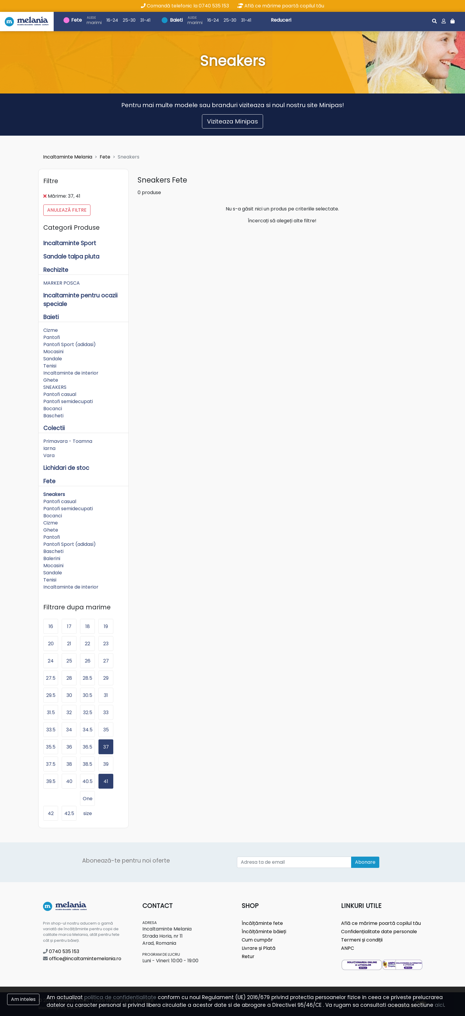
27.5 (50, 678)
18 (87, 626)
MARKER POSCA (61, 283)
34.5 (88, 729)
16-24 (112, 20)
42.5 (69, 813)
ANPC (347, 948)
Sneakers (54, 494)
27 (106, 660)
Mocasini (53, 351)
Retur (248, 956)
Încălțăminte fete (262, 923)
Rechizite (55, 270)
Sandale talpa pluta (71, 257)
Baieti (176, 20)
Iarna (49, 448)
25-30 (129, 20)
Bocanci (52, 408)
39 (106, 764)
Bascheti (53, 415)
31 (106, 695)
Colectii (54, 428)
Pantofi (51, 337)
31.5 (51, 712)
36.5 (87, 747)
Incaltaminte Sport (69, 243)
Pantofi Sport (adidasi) (69, 344)
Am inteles (23, 999)
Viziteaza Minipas (232, 121)
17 (69, 626)
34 (69, 729)
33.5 (50, 729)
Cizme (50, 330)
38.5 (87, 764)
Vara (49, 455)
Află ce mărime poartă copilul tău (280, 5)
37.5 (50, 764)
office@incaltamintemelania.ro (82, 958)
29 (106, 678)
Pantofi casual (59, 394)
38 (69, 764)
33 (106, 712)
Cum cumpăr (257, 939)
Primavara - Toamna (67, 441)
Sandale (52, 358)
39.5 (50, 781)
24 (51, 660)
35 (106, 729)
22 (87, 643)
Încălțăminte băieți (264, 931)
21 (69, 643)
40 (69, 781)
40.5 (87, 781)
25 (69, 660)
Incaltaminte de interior (70, 373)
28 (69, 678)
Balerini (51, 558)
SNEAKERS (54, 387)
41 (105, 781)
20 (51, 643)
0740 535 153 (61, 951)
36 (69, 747)
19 (106, 626)
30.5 (87, 695)
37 (106, 747)
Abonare (365, 862)
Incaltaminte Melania (67, 156)
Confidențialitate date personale (379, 931)
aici (439, 1005)
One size (88, 800)
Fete (76, 20)
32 (69, 712)
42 (51, 813)
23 (106, 643)
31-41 (145, 20)
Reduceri (281, 20)
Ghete (50, 380)
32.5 (87, 712)
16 (51, 626)
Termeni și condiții (362, 939)
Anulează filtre (67, 210)
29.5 (50, 695)
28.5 (87, 678)
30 (69, 695)
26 (87, 660)
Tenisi (49, 365)
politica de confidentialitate (120, 997)
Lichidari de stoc (66, 468)
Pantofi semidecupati (68, 401)
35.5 (50, 747)
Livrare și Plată (259, 948)
